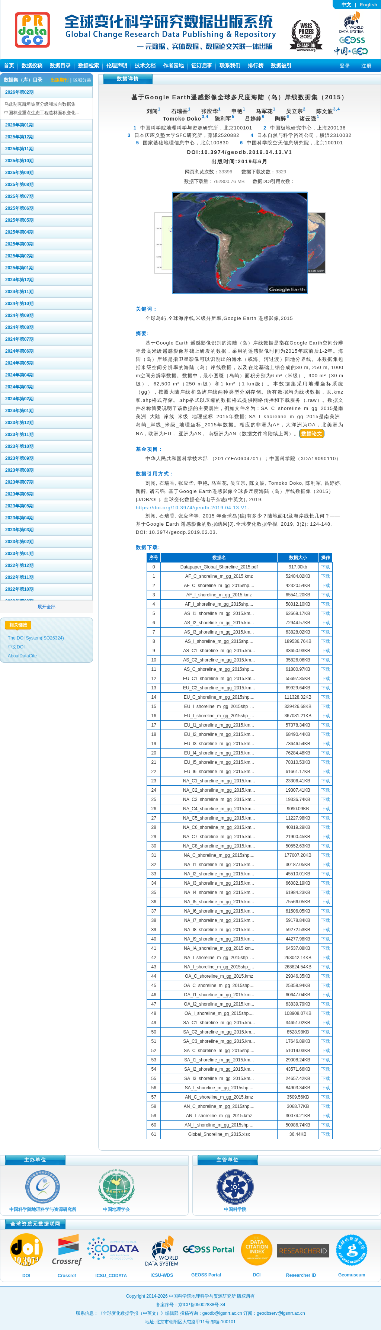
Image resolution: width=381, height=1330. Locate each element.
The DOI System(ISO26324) (36, 638)
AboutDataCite (22, 655)
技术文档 (145, 65)
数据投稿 (32, 65)
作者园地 (173, 65)
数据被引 (281, 65)
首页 (9, 65)
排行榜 (255, 65)
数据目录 (60, 65)
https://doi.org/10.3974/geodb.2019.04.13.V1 (191, 507)
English (368, 4)
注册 (366, 65)
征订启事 (201, 65)
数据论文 (311, 433)
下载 (325, 567)
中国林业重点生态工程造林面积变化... (41, 112)
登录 (345, 65)
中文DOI (16, 647)
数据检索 (88, 65)
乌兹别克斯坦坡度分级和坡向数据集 (40, 104)
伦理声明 (116, 65)
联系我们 (230, 65)
